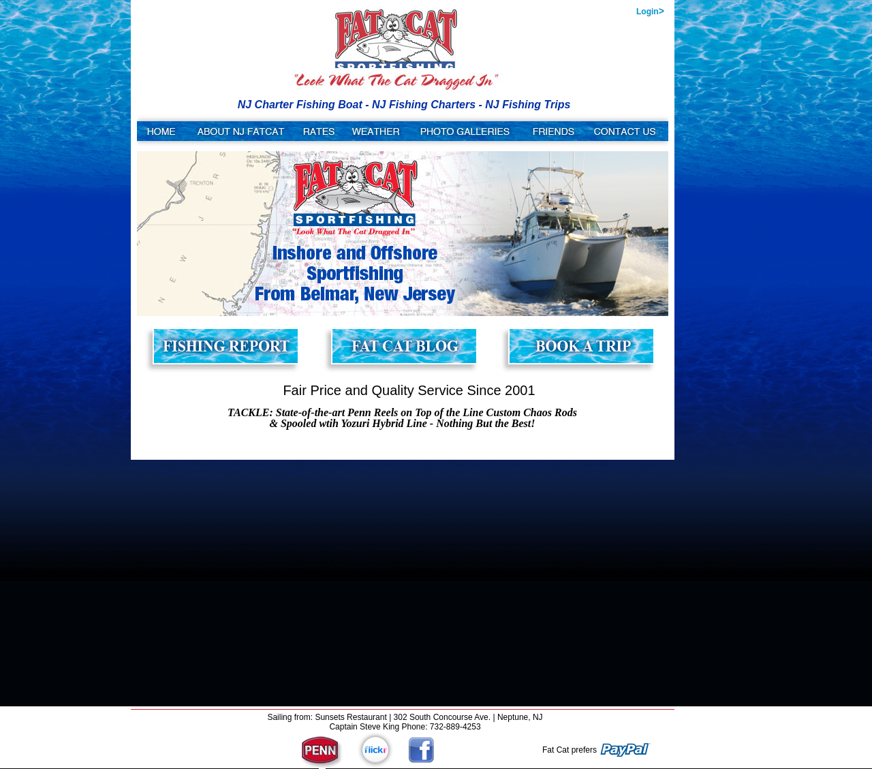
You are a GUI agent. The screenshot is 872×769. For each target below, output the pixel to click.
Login (650, 10)
